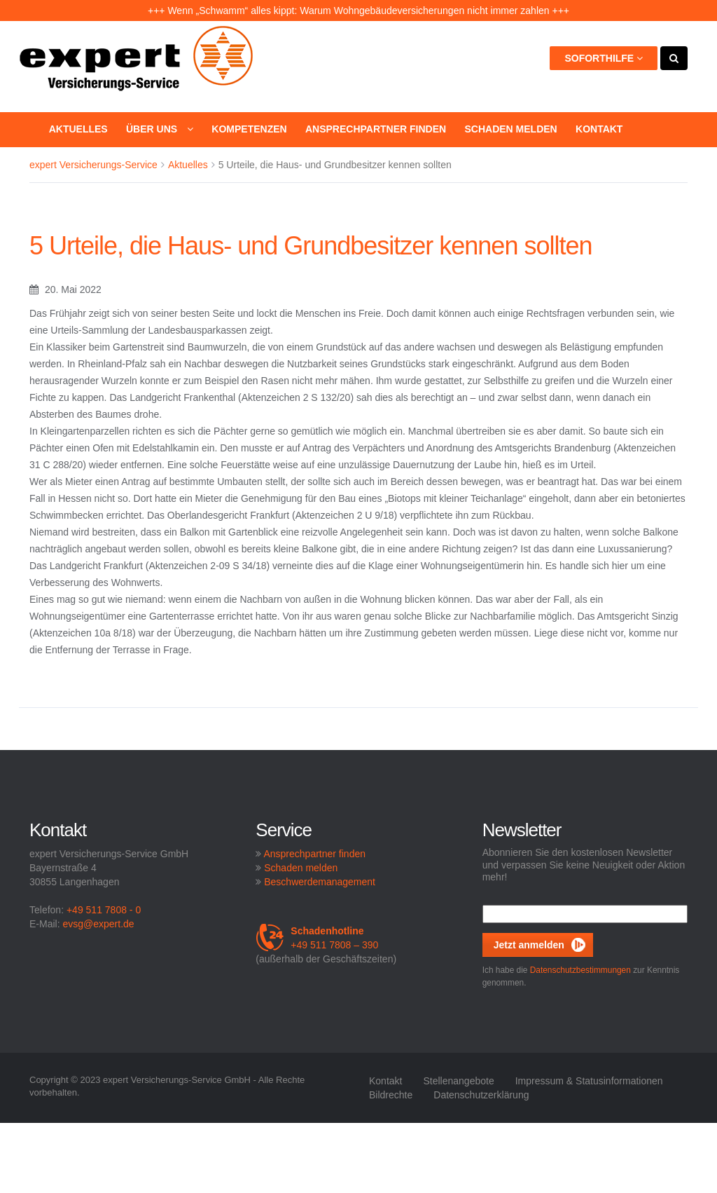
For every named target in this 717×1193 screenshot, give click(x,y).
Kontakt (599, 129)
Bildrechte (390, 1094)
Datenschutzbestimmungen (580, 970)
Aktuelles (78, 129)
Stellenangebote (458, 1080)
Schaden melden (510, 129)
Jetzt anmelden (529, 944)
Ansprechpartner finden (375, 129)
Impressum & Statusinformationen (589, 1080)
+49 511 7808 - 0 (104, 909)
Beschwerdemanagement (319, 881)
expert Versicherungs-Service (93, 164)
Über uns (159, 129)
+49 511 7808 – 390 (317, 938)
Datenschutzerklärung (481, 1094)
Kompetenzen (248, 129)
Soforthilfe (603, 58)
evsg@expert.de (98, 923)
